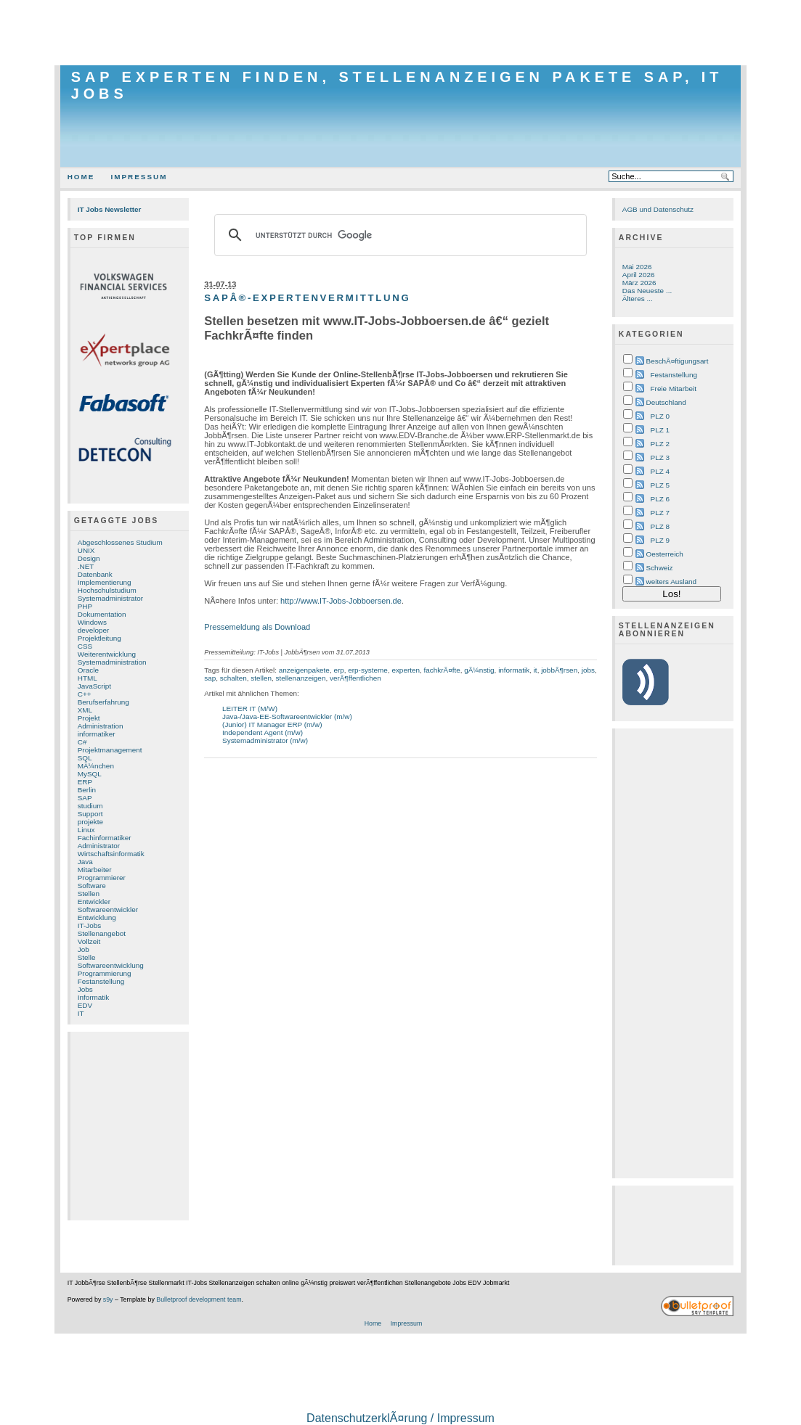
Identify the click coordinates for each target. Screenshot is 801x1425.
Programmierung (104, 973)
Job (83, 949)
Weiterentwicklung (107, 654)
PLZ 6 (660, 499)
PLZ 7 (660, 513)
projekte (90, 822)
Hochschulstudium (107, 590)
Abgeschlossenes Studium (120, 542)
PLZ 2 (660, 444)
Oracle (88, 670)
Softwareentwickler (108, 909)
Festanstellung (101, 981)
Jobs (85, 989)
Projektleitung (99, 638)
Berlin (87, 790)
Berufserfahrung (103, 702)
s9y (108, 1299)
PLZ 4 (660, 471)
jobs (588, 670)
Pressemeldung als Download (257, 627)
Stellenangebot (102, 933)
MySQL (90, 774)
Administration (100, 726)
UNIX (86, 550)
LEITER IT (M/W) (249, 708)
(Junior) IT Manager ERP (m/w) (272, 724)
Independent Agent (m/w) (262, 732)
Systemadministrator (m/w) (265, 740)
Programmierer (102, 878)
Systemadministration (112, 662)
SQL (85, 758)
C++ (85, 694)
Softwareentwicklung (111, 965)
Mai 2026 (637, 267)
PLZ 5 (660, 485)
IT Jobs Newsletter (110, 209)
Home (81, 177)
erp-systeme (368, 670)
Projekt (89, 718)
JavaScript (94, 686)
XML (85, 710)
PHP (85, 606)
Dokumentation (102, 614)
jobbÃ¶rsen (559, 670)
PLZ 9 (660, 540)
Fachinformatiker (104, 838)
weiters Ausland (671, 582)
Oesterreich (664, 554)
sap (210, 678)
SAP (85, 798)
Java (85, 862)
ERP (85, 782)
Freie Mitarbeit (673, 389)
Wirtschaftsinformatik (111, 854)
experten (405, 670)
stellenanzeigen (300, 678)
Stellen (88, 894)
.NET (86, 566)
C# (82, 742)
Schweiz (659, 568)
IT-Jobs (90, 925)
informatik (513, 670)
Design (89, 558)
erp (338, 670)
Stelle (87, 957)
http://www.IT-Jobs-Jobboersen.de (341, 600)
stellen (261, 678)
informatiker (96, 734)
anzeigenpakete (304, 670)
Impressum (138, 177)
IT (81, 1013)
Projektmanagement (110, 750)
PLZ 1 (660, 430)
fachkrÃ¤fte (442, 670)
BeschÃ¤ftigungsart (677, 361)
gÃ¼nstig (479, 670)
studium (90, 806)
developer (94, 630)
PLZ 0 (660, 416)
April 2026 (638, 275)
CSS (85, 646)
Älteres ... (637, 299)
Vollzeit (89, 941)
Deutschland (666, 402)
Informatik (94, 997)
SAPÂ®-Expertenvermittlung (307, 297)
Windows (92, 622)
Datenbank (95, 574)
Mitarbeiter (95, 870)
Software (92, 886)
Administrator (99, 846)
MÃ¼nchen (96, 766)
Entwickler (94, 901)
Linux (86, 830)
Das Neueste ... (647, 291)
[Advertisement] (401, 32)
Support (90, 814)
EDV (85, 1005)
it (535, 670)
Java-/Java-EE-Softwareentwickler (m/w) (287, 716)
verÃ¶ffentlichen (355, 678)
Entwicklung (97, 917)
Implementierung (104, 582)
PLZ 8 (660, 526)
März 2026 (639, 283)
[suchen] (398, 235)
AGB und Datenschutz (658, 209)
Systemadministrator (110, 598)
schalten (233, 678)
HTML (87, 678)
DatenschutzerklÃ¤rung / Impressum (400, 1418)
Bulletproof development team (198, 1299)
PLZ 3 (660, 457)
